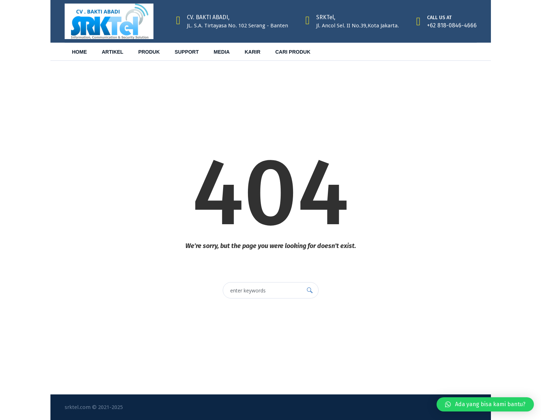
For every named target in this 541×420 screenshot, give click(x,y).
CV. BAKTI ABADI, (208, 17)
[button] (485, 404)
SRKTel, (325, 17)
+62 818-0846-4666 (452, 25)
